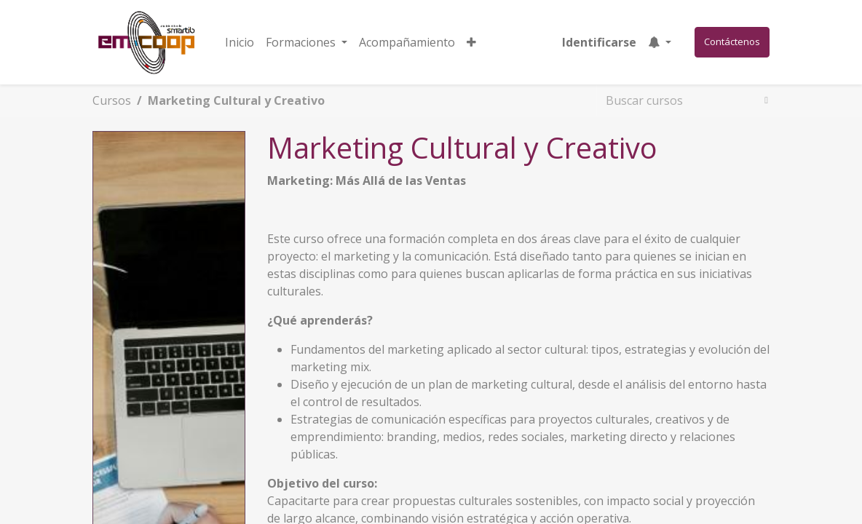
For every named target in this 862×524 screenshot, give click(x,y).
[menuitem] (239, 42)
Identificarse (599, 42)
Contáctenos (732, 41)
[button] (471, 42)
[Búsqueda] (763, 100)
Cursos (111, 100)
